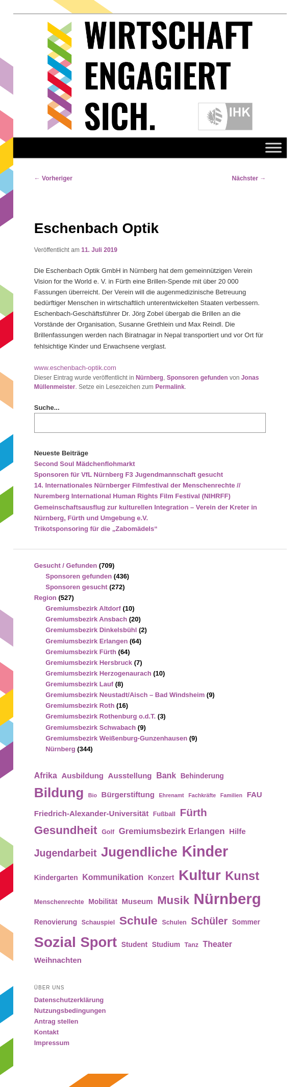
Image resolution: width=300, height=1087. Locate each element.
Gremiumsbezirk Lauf (79, 684)
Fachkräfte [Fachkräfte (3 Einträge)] (202, 795)
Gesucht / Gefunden (65, 565)
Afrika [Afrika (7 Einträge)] (45, 775)
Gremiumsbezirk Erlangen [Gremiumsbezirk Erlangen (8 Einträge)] (172, 831)
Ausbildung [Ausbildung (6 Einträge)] (82, 775)
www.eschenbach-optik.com (75, 368)
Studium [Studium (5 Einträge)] (166, 945)
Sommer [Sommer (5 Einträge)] (246, 922)
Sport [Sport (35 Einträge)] (99, 942)
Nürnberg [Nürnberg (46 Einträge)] (227, 898)
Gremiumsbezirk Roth (79, 705)
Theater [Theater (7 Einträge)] (217, 944)
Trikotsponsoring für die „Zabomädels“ (96, 529)
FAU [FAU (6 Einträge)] (254, 794)
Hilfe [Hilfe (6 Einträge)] (237, 831)
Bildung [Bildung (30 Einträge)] (59, 792)
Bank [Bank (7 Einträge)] (166, 775)
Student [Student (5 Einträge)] (134, 945)
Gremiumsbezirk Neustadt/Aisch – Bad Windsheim (125, 695)
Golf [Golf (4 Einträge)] (108, 832)
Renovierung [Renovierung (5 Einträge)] (55, 922)
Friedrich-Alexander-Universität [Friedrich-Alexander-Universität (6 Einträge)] (91, 813)
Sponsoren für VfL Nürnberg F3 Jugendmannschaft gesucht (128, 474)
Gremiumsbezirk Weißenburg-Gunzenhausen (116, 738)
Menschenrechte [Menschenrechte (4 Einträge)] (59, 902)
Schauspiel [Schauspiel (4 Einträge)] (98, 922)
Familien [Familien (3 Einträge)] (231, 795)
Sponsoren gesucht (76, 587)
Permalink (169, 386)
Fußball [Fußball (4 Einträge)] (164, 814)
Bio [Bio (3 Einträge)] (92, 795)
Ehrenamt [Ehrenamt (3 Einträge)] (171, 795)
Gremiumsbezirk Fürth (80, 652)
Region (45, 598)
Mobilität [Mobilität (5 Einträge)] (102, 902)
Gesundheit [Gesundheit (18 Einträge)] (65, 830)
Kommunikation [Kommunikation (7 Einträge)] (112, 877)
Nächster (249, 178)
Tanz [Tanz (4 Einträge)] (191, 945)
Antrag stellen (56, 1021)
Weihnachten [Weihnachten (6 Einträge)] (58, 960)
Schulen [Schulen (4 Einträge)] (174, 922)
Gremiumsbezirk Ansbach (86, 619)
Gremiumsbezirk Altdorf (83, 608)
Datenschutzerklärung (69, 1000)
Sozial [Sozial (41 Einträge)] (55, 942)
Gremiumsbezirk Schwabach (90, 727)
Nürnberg (149, 377)
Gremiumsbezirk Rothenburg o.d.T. (100, 716)
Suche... (47, 407)
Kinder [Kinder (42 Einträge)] (205, 851)
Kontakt (46, 1032)
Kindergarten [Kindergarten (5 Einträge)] (56, 878)
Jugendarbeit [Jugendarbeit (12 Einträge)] (65, 853)
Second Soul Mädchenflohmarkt (84, 464)
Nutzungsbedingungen (70, 1010)
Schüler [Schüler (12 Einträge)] (209, 921)
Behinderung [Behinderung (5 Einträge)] (202, 776)
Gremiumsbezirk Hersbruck (88, 662)
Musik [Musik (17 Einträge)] (173, 900)
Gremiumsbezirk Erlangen (86, 641)
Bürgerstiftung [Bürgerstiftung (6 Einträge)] (128, 794)
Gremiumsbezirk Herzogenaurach (98, 673)
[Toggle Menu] (273, 148)
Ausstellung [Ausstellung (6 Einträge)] (130, 775)
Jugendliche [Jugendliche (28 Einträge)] (139, 852)
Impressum (51, 1043)
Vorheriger (53, 178)
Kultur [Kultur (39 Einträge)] (200, 875)
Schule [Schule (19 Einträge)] (138, 920)
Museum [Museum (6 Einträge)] (137, 901)
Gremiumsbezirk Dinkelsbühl (91, 630)
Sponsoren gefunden (197, 377)
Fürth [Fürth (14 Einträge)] (193, 812)
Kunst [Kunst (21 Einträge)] (242, 876)
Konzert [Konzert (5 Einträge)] (161, 878)
